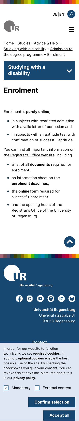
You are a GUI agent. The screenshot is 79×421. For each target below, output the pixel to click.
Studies (24, 43)
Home (9, 43)
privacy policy (24, 378)
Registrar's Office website (32, 155)
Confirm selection (51, 402)
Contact (39, 342)
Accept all (59, 415)
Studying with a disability (25, 49)
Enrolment (56, 54)
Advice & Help (46, 43)
